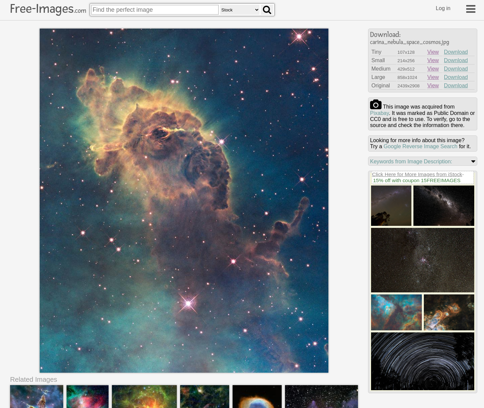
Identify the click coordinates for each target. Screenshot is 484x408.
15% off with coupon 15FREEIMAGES (416, 180)
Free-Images (48, 8)
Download (456, 52)
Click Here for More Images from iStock (417, 174)
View (433, 52)
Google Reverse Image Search (420, 146)
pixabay (379, 113)
